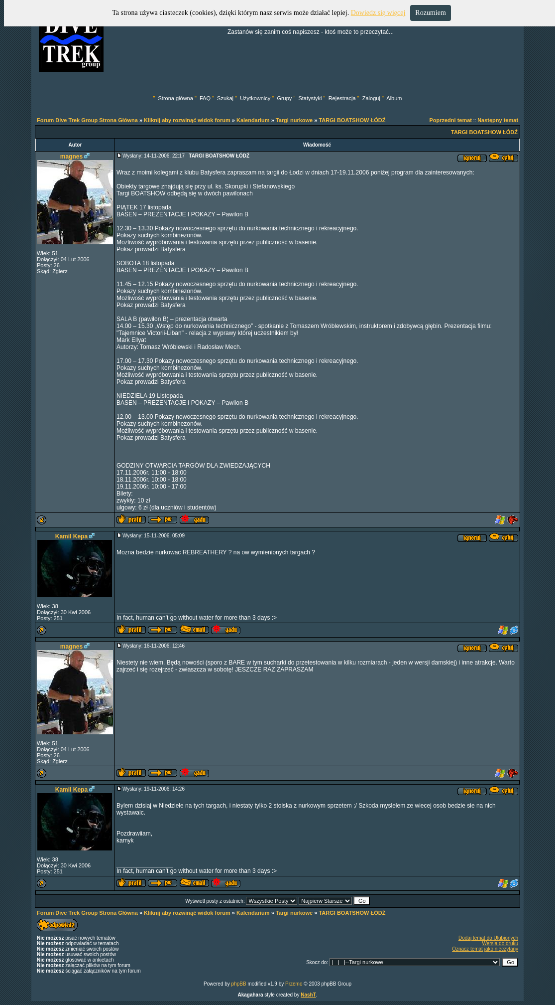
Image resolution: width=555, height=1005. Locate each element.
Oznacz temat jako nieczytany (485, 949)
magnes (71, 156)
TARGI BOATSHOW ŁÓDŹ (352, 120)
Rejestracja (342, 98)
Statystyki (310, 98)
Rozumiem (430, 12)
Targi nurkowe (294, 120)
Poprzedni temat (450, 120)
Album (394, 98)
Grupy (284, 98)
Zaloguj (371, 98)
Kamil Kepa (71, 536)
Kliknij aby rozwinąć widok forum (187, 120)
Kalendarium (253, 120)
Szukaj (225, 98)
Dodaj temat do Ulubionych (488, 938)
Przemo (293, 984)
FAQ (205, 98)
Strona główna (175, 98)
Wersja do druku (500, 943)
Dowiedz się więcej (378, 12)
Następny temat (497, 120)
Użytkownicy (255, 98)
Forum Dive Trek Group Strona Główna (87, 120)
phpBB (238, 984)
